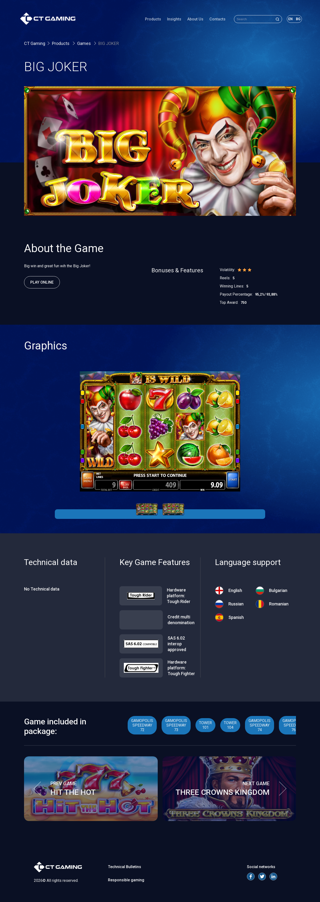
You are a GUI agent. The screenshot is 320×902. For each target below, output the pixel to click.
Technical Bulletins (124, 867)
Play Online (42, 282)
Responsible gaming (126, 880)
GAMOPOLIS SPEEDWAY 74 (259, 725)
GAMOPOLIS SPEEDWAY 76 (293, 725)
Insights (170, 20)
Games (84, 43)
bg (294, 20)
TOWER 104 (230, 725)
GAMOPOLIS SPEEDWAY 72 (142, 725)
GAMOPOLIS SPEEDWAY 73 (176, 725)
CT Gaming (34, 43)
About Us (191, 20)
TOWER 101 (205, 725)
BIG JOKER (108, 43)
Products (149, 20)
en (286, 20)
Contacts (214, 20)
